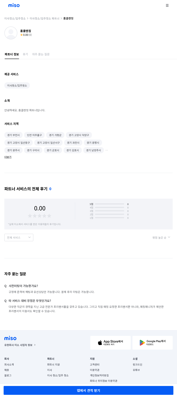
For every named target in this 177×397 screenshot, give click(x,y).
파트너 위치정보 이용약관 (103, 381)
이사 (49, 370)
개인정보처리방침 (99, 375)
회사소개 (9, 364)
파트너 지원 (53, 364)
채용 (6, 370)
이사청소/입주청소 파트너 (44, 18)
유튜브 (136, 370)
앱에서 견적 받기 (88, 390)
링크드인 (137, 364)
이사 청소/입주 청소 (58, 375)
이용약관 (94, 370)
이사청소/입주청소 (15, 18)
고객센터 (94, 364)
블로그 (7, 375)
